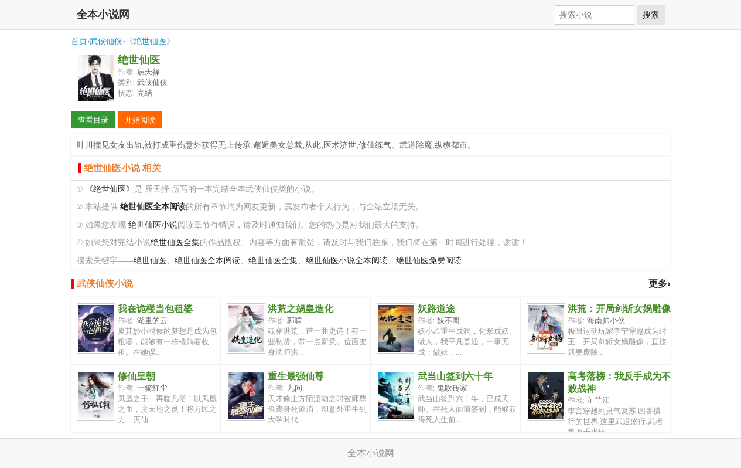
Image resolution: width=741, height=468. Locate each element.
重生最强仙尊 (296, 376)
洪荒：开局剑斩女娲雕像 (619, 309)
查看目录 (93, 120)
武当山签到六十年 (455, 376)
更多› (659, 284)
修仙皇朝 (136, 376)
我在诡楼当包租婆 (155, 309)
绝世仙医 (150, 41)
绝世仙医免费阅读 (429, 260)
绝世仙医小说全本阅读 (347, 260)
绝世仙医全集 (175, 242)
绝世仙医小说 (152, 225)
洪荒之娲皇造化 (300, 309)
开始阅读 (140, 120)
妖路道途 (436, 309)
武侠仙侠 (106, 41)
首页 (79, 41)
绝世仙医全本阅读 (207, 260)
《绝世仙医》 (109, 189)
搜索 (651, 14)
